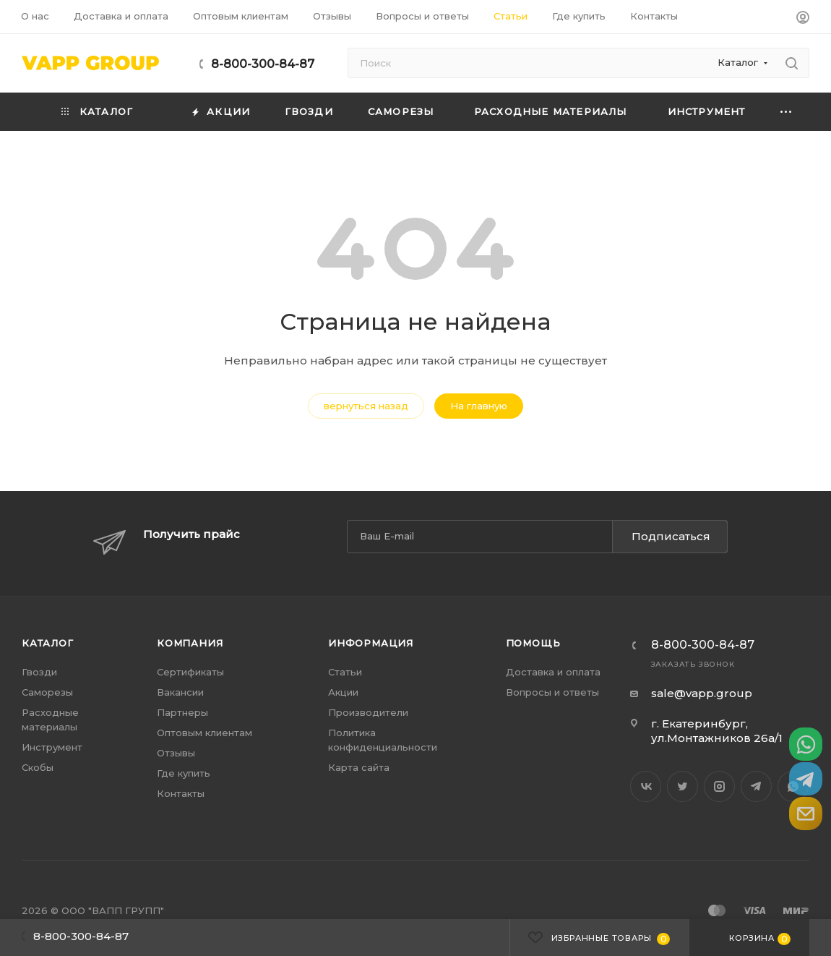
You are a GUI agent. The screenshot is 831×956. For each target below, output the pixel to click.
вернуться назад (366, 405)
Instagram (719, 786)
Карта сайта (358, 767)
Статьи (345, 672)
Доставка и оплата (553, 672)
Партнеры (182, 712)
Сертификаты (190, 672)
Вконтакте (645, 786)
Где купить (183, 773)
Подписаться (671, 536)
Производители (368, 712)
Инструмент (52, 747)
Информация (370, 643)
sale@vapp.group (701, 693)
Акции (343, 692)
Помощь (533, 643)
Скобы (37, 767)
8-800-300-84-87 (262, 64)
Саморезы (47, 692)
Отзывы (176, 753)
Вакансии (180, 692)
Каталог (48, 643)
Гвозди (39, 672)
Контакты (180, 793)
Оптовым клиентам (204, 732)
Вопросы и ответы (552, 692)
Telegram (756, 786)
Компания (190, 643)
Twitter (682, 786)
